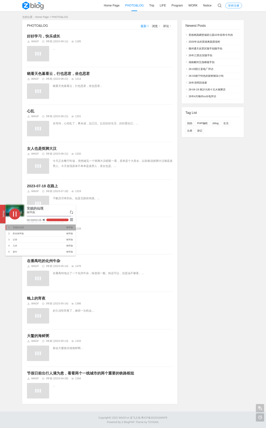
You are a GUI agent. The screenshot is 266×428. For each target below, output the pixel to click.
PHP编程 (202, 123)
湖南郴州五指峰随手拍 (201, 62)
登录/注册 (233, 5)
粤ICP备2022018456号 (154, 417)
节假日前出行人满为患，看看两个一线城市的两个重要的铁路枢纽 (80, 373)
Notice (207, 5)
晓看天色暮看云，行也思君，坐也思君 (58, 74)
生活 (226, 123)
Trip (151, 5)
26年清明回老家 (198, 82)
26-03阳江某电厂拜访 (201, 69)
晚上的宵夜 (36, 298)
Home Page (112, 5)
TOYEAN (153, 422)
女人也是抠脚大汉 (42, 148)
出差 (189, 130)
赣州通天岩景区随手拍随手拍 (205, 48)
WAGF (35, 41)
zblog (215, 123)
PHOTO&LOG (134, 5)
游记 (199, 130)
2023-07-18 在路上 (42, 186)
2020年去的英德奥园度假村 (204, 41)
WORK (193, 5)
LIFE (163, 5)
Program (177, 5)
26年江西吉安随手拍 (200, 55)
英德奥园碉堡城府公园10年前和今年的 (211, 34)
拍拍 (189, 123)
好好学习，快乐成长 (43, 36)
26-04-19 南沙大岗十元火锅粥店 (207, 89)
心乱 (30, 111)
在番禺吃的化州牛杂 (43, 261)
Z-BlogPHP (128, 422)
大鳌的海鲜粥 (38, 336)
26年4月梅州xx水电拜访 (202, 96)
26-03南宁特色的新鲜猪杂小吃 (206, 75)
